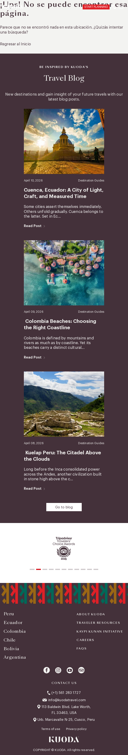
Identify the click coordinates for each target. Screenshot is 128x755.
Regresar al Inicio (15, 44)
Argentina (15, 657)
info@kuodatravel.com (67, 700)
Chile (10, 640)
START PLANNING (96, 6)
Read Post (33, 226)
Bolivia (11, 648)
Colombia (15, 631)
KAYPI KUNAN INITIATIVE (100, 631)
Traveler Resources (98, 623)
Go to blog (64, 507)
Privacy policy (76, 728)
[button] (32, 569)
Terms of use (51, 728)
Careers (85, 640)
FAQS (81, 648)
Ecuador (13, 622)
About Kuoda (91, 614)
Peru (9, 614)
